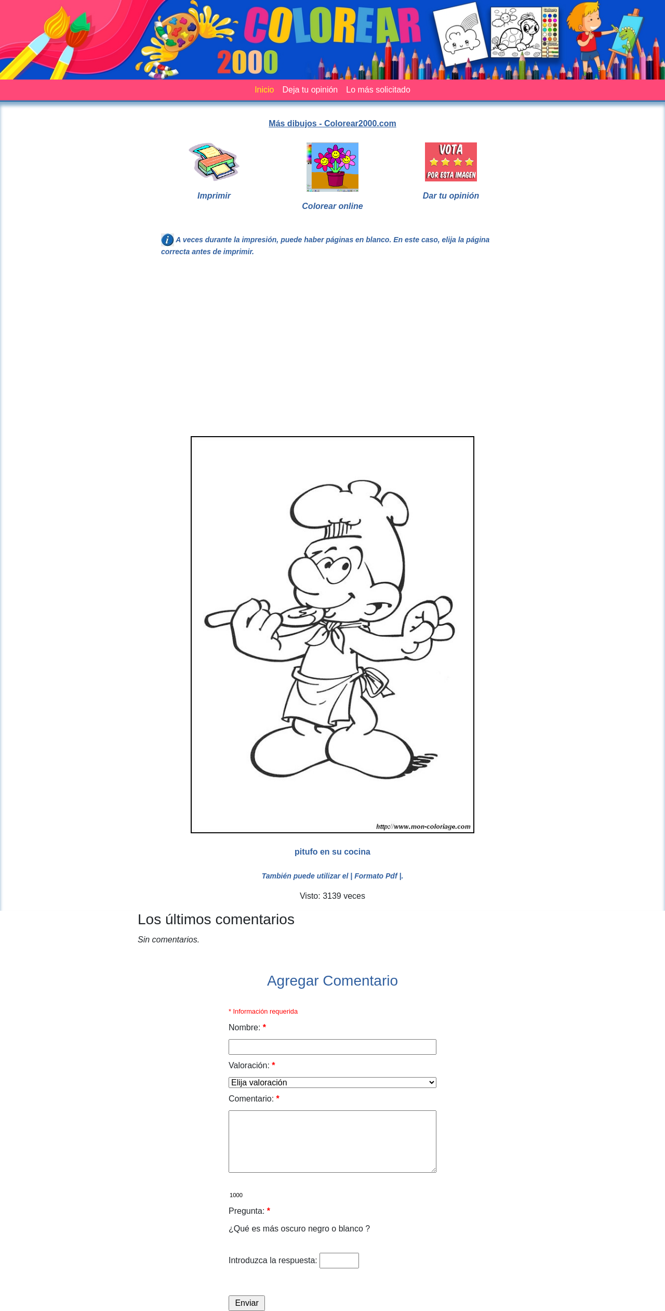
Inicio (264, 89)
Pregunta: (249, 1211)
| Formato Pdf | (375, 876)
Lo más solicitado (378, 89)
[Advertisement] (332, 351)
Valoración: (252, 1065)
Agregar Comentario (332, 981)
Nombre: (247, 1027)
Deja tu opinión (310, 89)
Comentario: (254, 1098)
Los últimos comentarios (216, 919)
